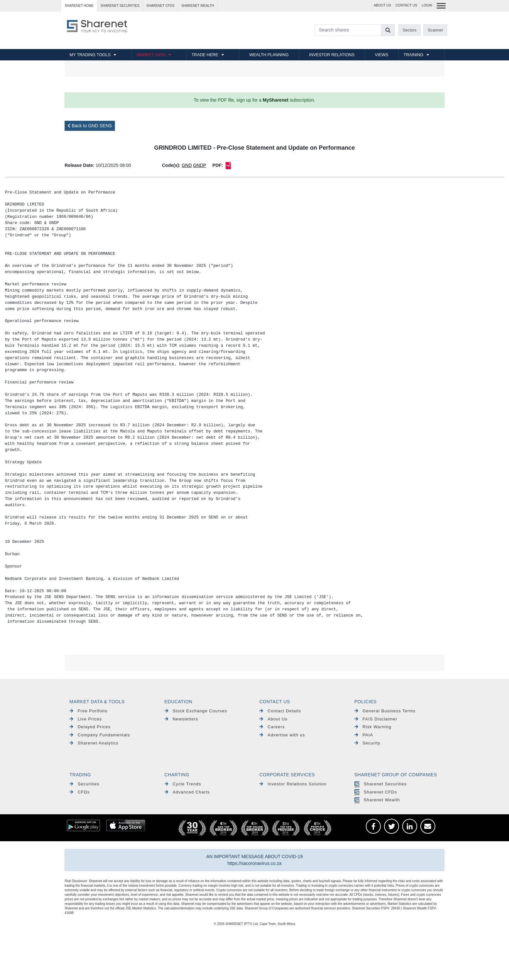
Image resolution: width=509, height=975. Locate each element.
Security (367, 743)
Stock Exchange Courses (196, 710)
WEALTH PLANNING (269, 54)
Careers (272, 726)
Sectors (409, 30)
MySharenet (275, 100)
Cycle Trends (183, 783)
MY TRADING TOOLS (89, 54)
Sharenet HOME (79, 5)
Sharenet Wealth (377, 799)
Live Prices (85, 719)
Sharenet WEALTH (197, 5)
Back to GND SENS (90, 125)
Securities (84, 783)
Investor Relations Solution (293, 783)
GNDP (199, 165)
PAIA (363, 734)
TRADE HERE (205, 54)
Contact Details (280, 710)
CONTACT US (406, 5)
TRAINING (413, 54)
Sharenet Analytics (93, 743)
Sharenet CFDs (160, 5)
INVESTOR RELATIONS (331, 54)
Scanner (435, 30)
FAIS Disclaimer (376, 719)
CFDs (79, 792)
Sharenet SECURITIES (120, 5)
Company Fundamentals (99, 734)
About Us (273, 719)
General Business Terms (385, 710)
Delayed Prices (90, 726)
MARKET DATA (151, 54)
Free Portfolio (88, 710)
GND (187, 165)
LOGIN (427, 5)
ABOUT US (382, 5)
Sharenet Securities (380, 783)
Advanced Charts (187, 792)
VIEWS (381, 54)
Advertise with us (282, 734)
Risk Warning (372, 726)
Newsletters (181, 719)
